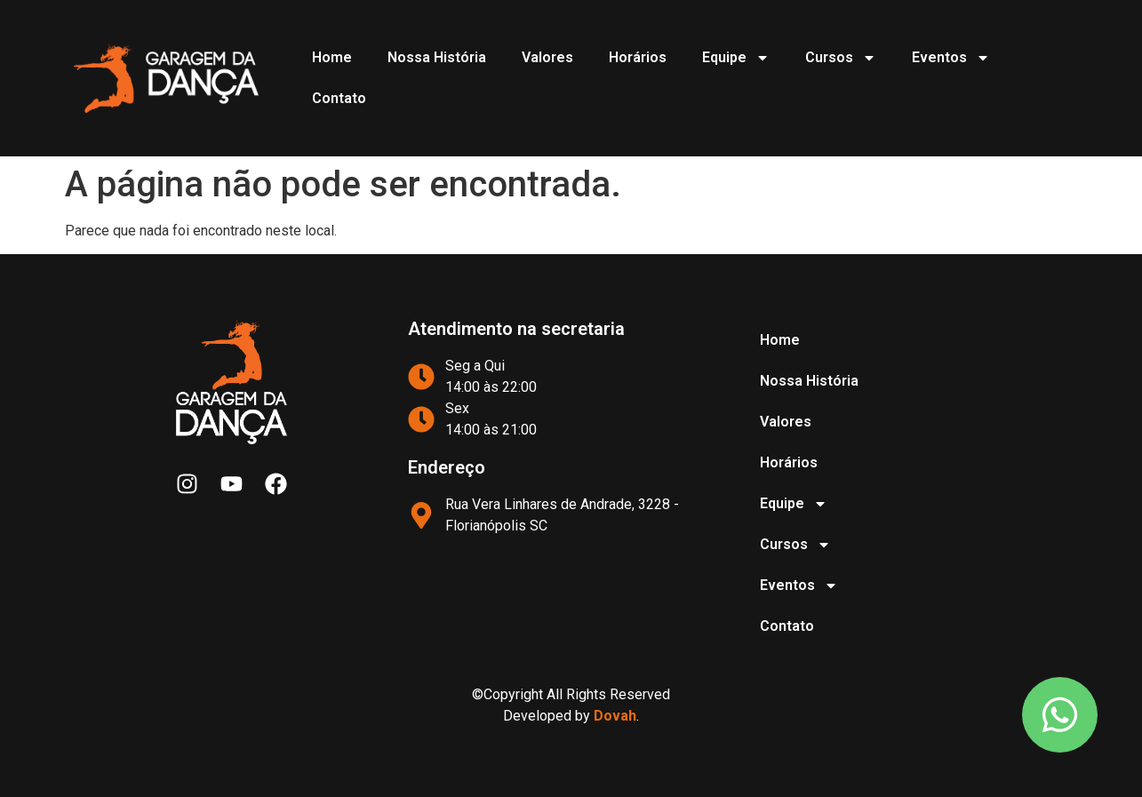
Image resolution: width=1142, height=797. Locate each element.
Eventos (951, 58)
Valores (547, 57)
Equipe (736, 58)
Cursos (840, 58)
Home (332, 57)
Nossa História (436, 57)
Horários (638, 57)
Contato (339, 98)
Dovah (615, 715)
